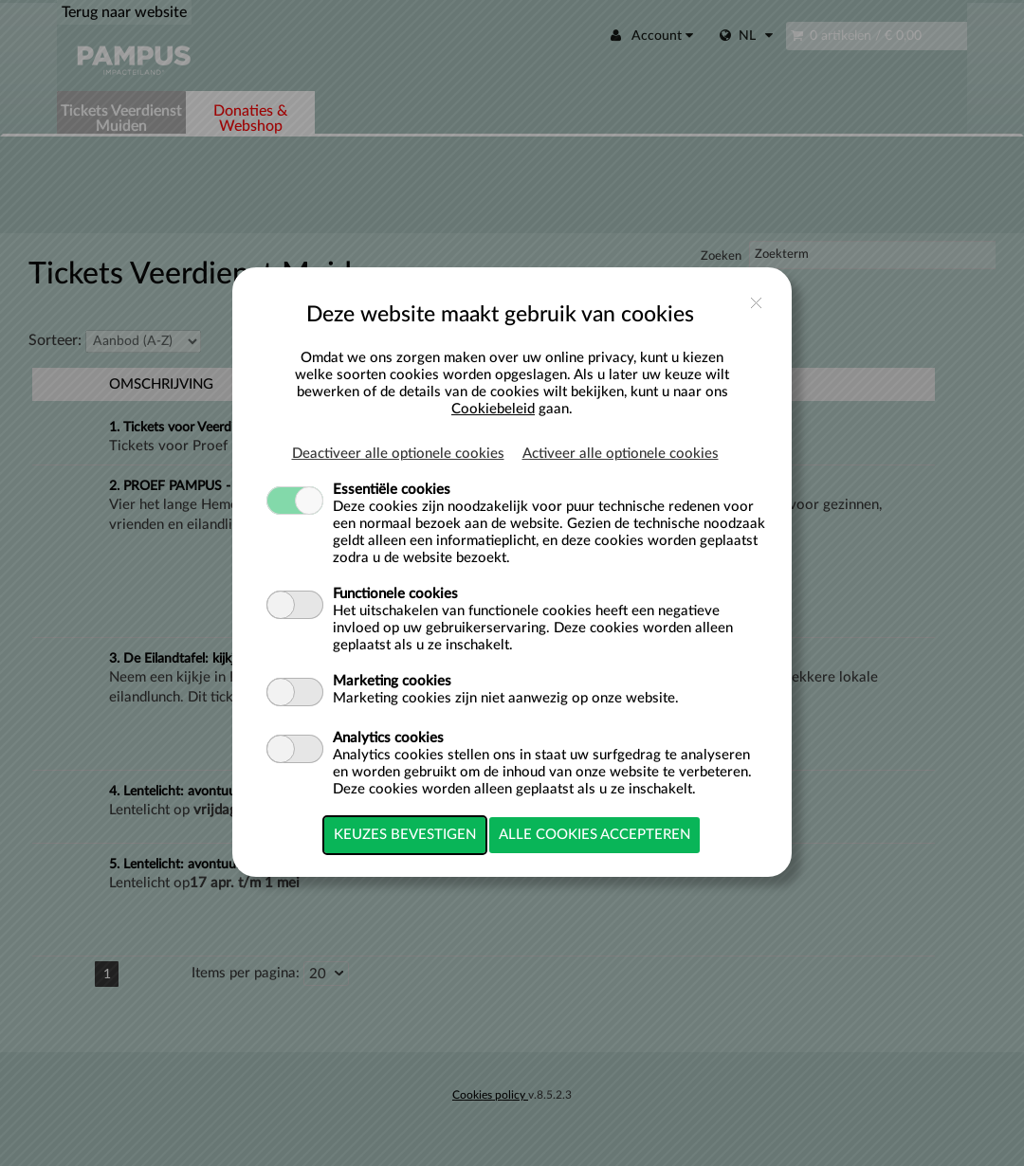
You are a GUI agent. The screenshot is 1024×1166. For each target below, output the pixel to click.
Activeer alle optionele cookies (620, 453)
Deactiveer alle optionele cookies (398, 453)
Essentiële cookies (391, 490)
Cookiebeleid (493, 409)
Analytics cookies (388, 738)
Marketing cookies (392, 681)
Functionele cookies (395, 594)
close (756, 303)
